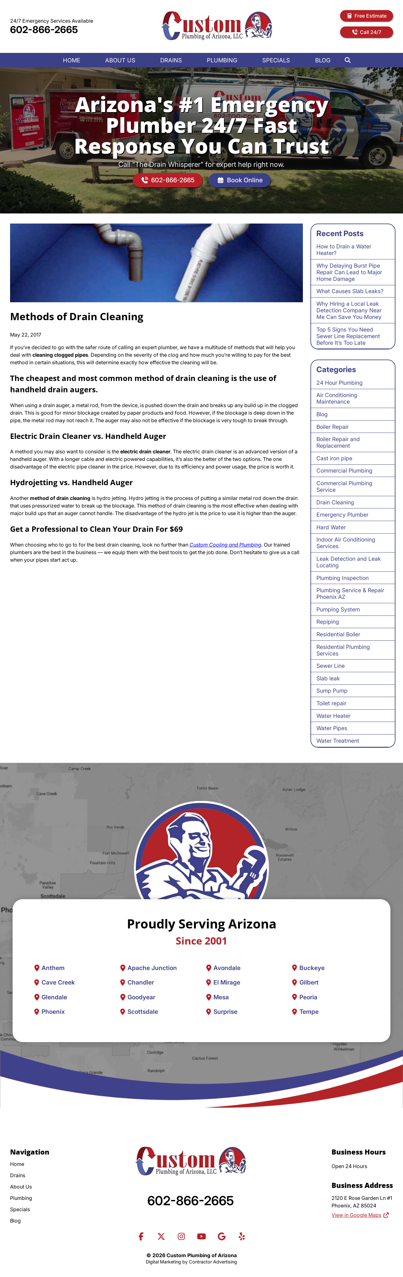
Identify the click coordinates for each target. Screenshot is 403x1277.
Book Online (240, 180)
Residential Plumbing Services (343, 650)
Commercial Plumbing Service (344, 486)
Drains (171, 60)
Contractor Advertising (213, 1261)
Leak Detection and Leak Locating (348, 562)
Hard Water (331, 527)
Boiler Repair (332, 426)
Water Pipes (331, 728)
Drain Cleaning (335, 502)
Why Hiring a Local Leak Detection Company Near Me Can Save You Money (349, 310)
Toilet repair (331, 703)
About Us (120, 60)
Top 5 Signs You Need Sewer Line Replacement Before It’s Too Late (348, 336)
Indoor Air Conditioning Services (345, 542)
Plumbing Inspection (342, 578)
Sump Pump (332, 690)
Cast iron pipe (334, 458)
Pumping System (338, 609)
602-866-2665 (44, 29)
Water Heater (333, 715)
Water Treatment (337, 740)
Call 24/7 (366, 32)
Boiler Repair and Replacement (338, 442)
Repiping (327, 621)
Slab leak (328, 678)
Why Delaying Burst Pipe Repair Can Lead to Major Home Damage (349, 272)
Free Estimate (366, 16)
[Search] (348, 60)
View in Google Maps (360, 1215)
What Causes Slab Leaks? (349, 291)
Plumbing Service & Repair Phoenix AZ (350, 593)
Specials (276, 60)
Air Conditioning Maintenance (336, 398)
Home (71, 60)
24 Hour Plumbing (339, 382)
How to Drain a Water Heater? (343, 249)
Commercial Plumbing (344, 470)
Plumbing (222, 60)
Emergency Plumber (342, 514)
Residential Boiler (338, 634)
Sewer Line (330, 665)
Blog (323, 60)
